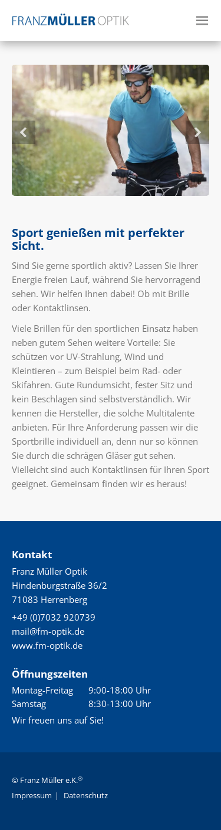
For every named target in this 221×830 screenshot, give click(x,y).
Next (197, 132)
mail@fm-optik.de (48, 631)
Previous (23, 132)
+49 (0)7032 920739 (53, 617)
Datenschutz (86, 795)
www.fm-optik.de (47, 645)
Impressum (32, 795)
